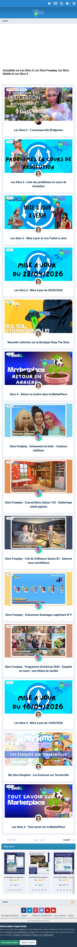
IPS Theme (5, 916)
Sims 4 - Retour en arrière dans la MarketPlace (38, 394)
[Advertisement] (38, 46)
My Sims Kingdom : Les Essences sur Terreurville (38, 775)
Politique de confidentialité (42, 916)
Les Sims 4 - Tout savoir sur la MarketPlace (38, 827)
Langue (24, 916)
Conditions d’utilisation (22, 935)
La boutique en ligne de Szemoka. (18, 877)
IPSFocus (15, 916)
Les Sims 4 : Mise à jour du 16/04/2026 (38, 723)
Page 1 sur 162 (40, 840)
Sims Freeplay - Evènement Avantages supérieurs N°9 (38, 615)
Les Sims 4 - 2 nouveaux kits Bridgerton (38, 130)
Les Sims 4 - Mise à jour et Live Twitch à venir (38, 238)
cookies (21, 929)
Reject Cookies (28, 942)
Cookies (71, 916)
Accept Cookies (10, 942)
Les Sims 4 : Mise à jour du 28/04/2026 (38, 290)
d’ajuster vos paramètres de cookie (20, 932)
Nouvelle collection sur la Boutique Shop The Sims (39, 342)
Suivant (66, 840)
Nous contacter (60, 916)
